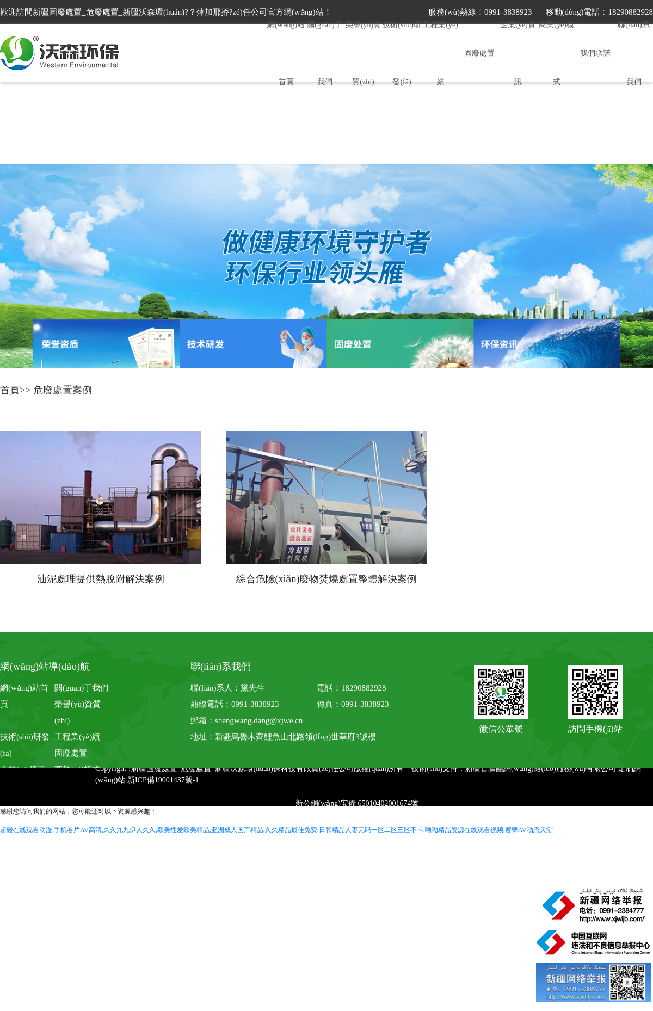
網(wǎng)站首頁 (24, 695)
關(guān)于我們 (81, 687)
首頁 (10, 390)
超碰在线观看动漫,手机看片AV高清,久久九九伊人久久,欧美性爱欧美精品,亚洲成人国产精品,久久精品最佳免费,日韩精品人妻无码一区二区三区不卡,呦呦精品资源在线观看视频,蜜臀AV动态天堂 (276, 830)
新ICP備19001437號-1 (163, 780)
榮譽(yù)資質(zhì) (77, 712)
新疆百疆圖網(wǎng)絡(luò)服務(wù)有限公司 (540, 769)
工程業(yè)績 (77, 736)
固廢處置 (479, 53)
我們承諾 (595, 53)
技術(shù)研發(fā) (25, 744)
